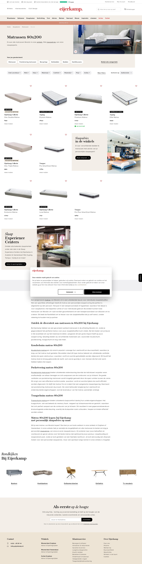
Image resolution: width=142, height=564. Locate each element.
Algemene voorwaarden (90, 524)
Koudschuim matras (39, 350)
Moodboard (131, 1)
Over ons (107, 543)
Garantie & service (78, 547)
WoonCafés (108, 552)
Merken (61, 18)
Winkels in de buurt (110, 554)
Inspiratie (85, 18)
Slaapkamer (30, 18)
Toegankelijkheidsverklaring (82, 561)
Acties (101, 18)
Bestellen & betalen (79, 554)
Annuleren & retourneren (80, 545)
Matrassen (25, 26)
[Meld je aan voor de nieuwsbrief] (65, 519)
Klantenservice (109, 1)
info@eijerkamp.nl (15, 546)
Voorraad (69, 18)
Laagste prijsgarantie (79, 550)
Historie (106, 545)
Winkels (10, 8)
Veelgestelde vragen (79, 559)
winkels (39, 42)
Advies (54, 18)
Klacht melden (77, 552)
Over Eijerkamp (111, 539)
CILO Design (33, 8)
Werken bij (107, 547)
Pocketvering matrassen (40, 372)
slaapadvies (51, 42)
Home (9, 26)
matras (47, 300)
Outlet (107, 18)
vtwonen (93, 18)
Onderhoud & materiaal (80, 556)
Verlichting (41, 18)
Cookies (106, 556)
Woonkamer (11, 18)
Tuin (48, 18)
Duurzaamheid (109, 550)
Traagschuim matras (39, 400)
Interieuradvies (20, 8)
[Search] (109, 9)
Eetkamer (21, 18)
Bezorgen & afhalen (79, 543)
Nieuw (77, 18)
